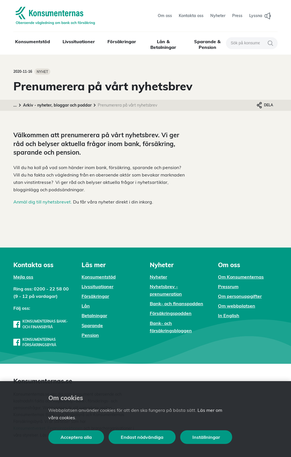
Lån (86, 306)
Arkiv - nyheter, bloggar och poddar (57, 105)
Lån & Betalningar (163, 44)
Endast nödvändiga (142, 437)
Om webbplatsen (236, 306)
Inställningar (206, 437)
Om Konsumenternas (241, 277)
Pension (90, 335)
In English (228, 315)
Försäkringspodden (171, 313)
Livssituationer (79, 41)
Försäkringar (121, 41)
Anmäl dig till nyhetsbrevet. (42, 202)
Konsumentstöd (32, 41)
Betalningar (94, 315)
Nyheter (158, 277)
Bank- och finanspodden (176, 303)
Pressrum (228, 286)
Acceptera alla (76, 437)
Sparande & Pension (207, 44)
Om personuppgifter (240, 296)
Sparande (92, 325)
